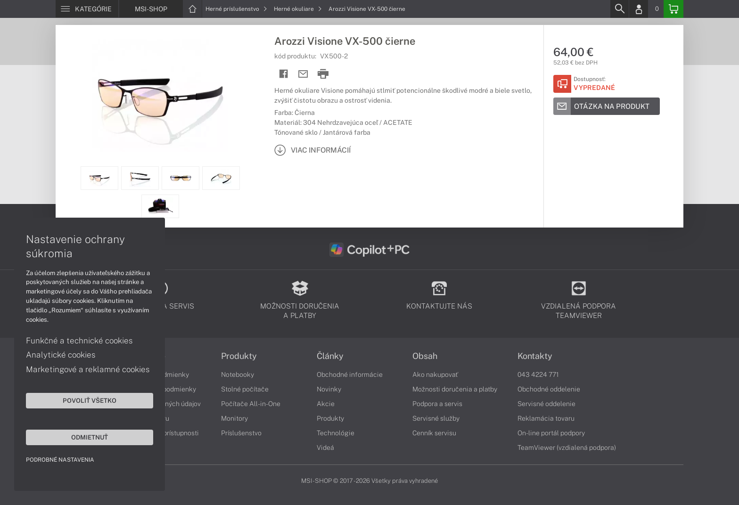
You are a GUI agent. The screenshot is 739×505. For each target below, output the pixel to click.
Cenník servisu (434, 433)
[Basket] (673, 9)
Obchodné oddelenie (548, 389)
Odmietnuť (89, 437)
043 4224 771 (538, 374)
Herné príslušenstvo (236, 9)
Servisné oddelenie (546, 403)
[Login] (638, 9)
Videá (325, 447)
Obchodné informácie (350, 374)
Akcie (326, 403)
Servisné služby (436, 418)
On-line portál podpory (551, 433)
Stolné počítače (245, 389)
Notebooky (237, 374)
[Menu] (87, 9)
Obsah (424, 356)
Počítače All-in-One (250, 403)
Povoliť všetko (89, 400)
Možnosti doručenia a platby (454, 389)
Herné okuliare (298, 9)
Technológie (335, 433)
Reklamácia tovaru (546, 418)
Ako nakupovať (435, 374)
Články (330, 356)
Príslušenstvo (241, 433)
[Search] (619, 9)
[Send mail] (303, 74)
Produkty (239, 356)
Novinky (329, 389)
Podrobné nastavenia (60, 459)
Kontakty (534, 356)
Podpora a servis (437, 403)
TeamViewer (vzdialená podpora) (566, 447)
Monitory (234, 418)
